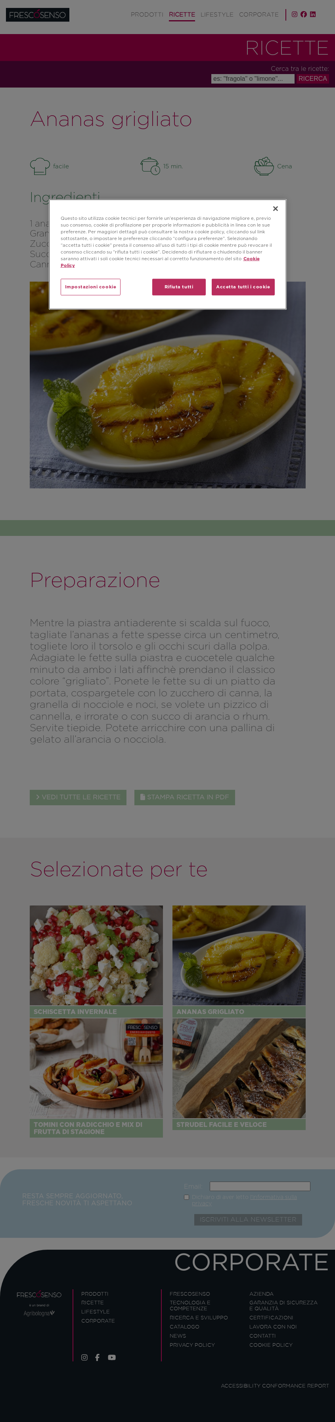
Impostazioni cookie (91, 287)
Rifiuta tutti (179, 287)
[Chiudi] (275, 208)
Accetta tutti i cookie (243, 287)
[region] (168, 254)
